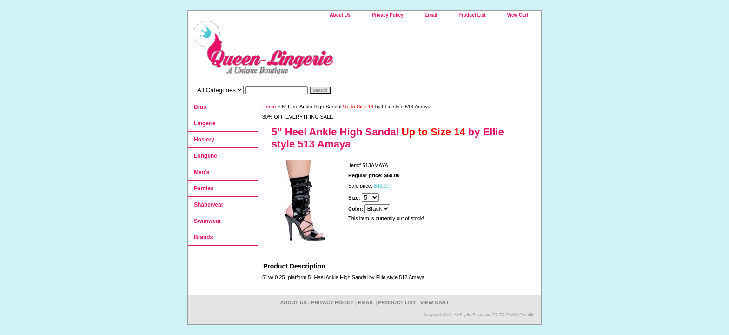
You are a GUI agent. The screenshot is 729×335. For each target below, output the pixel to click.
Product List (471, 15)
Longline (205, 156)
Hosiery (204, 139)
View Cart (517, 15)
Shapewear (208, 204)
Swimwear (207, 221)
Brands (203, 237)
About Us (340, 15)
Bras (200, 107)
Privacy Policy (388, 15)
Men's (202, 172)
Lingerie (205, 123)
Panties (204, 188)
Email (431, 15)
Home (269, 106)
